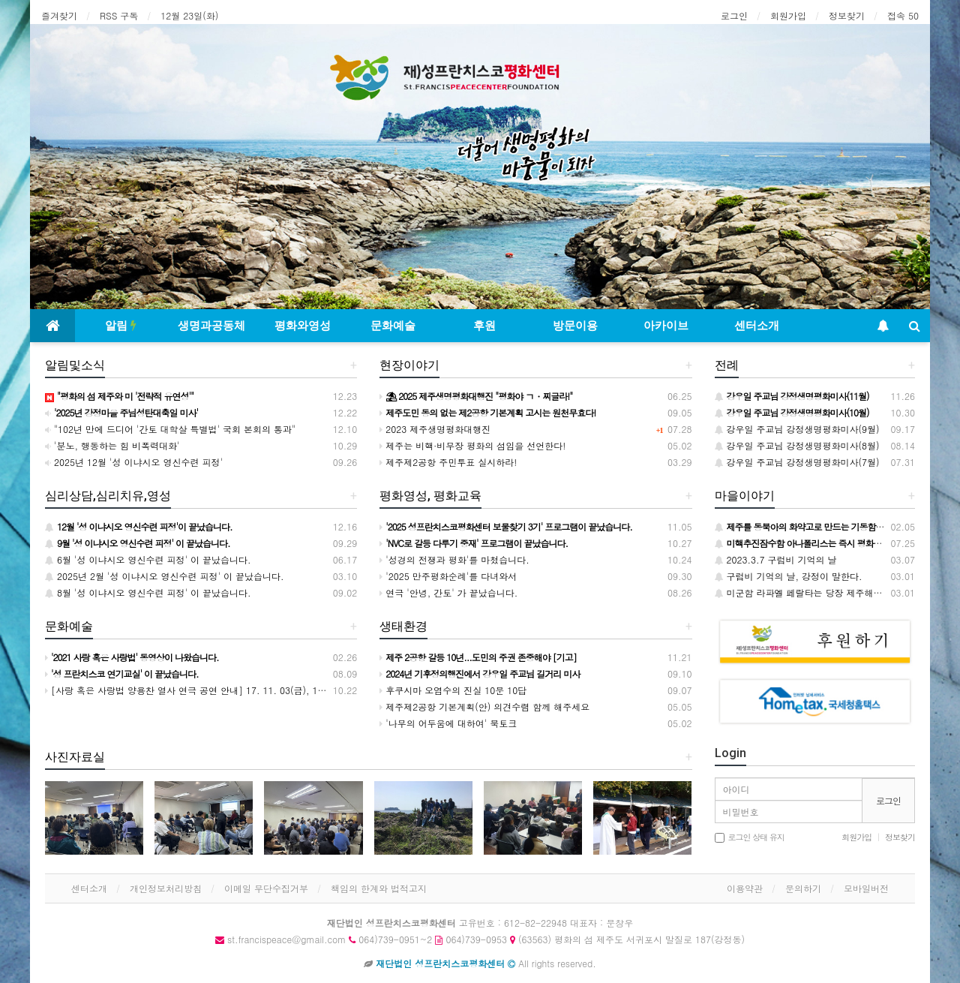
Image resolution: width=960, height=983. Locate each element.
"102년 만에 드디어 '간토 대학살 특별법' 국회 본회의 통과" (170, 428)
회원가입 (788, 15)
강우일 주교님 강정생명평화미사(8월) (797, 445)
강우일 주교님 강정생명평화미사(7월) (797, 461)
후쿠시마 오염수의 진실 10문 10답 (453, 690)
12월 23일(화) (189, 15)
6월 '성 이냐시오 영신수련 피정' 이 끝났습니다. (148, 559)
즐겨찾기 (59, 15)
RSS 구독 (119, 15)
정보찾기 (847, 15)
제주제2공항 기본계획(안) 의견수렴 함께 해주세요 (485, 706)
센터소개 (756, 325)
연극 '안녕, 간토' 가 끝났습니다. (449, 592)
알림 (120, 325)
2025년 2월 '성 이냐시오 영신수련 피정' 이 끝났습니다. (164, 576)
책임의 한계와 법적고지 (379, 888)
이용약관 (745, 888)
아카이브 (666, 325)
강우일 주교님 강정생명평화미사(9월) (797, 428)
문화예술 (393, 325)
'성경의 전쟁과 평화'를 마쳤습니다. (455, 559)
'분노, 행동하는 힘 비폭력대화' (112, 445)
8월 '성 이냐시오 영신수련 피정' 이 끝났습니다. (148, 592)
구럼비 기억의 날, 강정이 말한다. (788, 576)
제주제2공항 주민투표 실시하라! (448, 461)
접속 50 (903, 15)
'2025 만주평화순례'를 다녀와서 (448, 576)
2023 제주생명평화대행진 (435, 428)
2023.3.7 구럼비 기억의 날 (776, 559)
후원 (484, 325)
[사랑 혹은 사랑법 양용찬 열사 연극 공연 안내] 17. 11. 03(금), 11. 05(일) (200, 690)
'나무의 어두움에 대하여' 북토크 (448, 723)
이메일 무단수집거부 (266, 888)
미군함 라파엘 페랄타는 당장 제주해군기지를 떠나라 (827, 592)
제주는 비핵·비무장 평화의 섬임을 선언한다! (473, 445)
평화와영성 (302, 325)
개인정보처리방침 (166, 888)
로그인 (734, 15)
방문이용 (575, 325)
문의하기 (803, 888)
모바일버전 (866, 888)
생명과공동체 (211, 325)
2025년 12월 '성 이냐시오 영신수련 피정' (134, 461)
